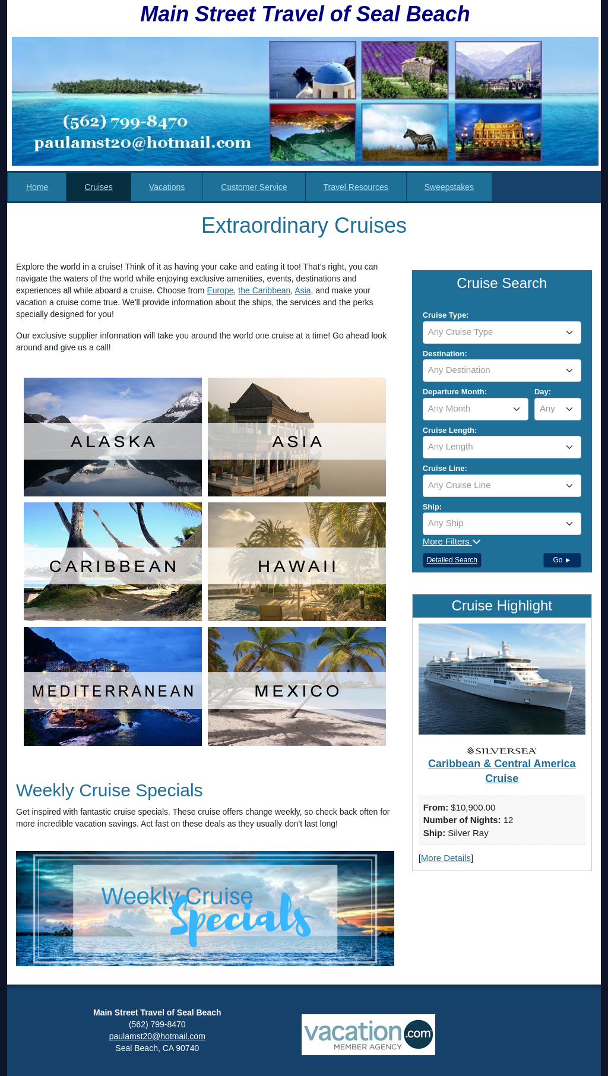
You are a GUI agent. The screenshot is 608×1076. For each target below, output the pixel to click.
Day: (542, 391)
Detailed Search (452, 560)
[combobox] (502, 332)
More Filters (452, 541)
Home (37, 187)
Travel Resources (356, 187)
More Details (446, 858)
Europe (220, 290)
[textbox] (502, 332)
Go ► (562, 560)
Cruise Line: (445, 468)
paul (117, 1036)
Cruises (98, 187)
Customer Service (254, 187)
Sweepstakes (449, 187)
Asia (302, 290)
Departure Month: (455, 391)
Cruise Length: (450, 430)
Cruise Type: (446, 315)
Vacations (167, 187)
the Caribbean (264, 290)
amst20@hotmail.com (165, 1036)
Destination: (445, 353)
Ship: (432, 506)
